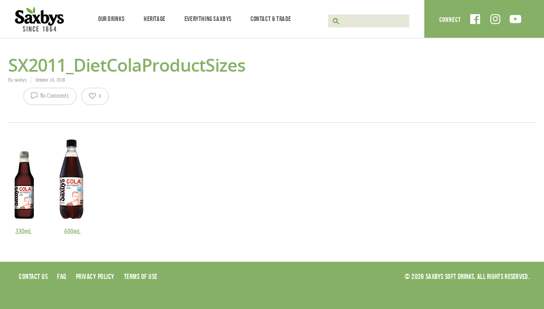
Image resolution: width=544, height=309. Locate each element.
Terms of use (140, 276)
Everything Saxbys (208, 18)
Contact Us (33, 276)
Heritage (155, 18)
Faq (61, 276)
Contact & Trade (271, 18)
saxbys (20, 80)
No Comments (50, 95)
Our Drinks (111, 18)
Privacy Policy (95, 276)
